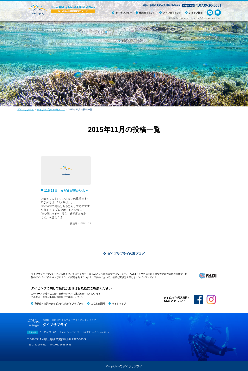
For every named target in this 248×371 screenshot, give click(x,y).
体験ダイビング (147, 12)
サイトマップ (119, 303)
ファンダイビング (172, 12)
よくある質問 (98, 303)
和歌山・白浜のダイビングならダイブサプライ (58, 303)
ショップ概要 (196, 12)
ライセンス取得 (123, 12)
